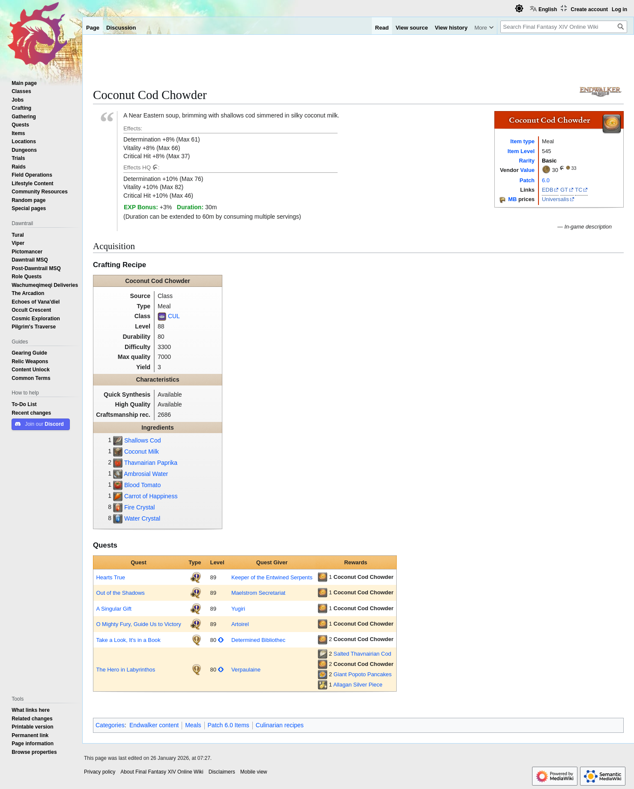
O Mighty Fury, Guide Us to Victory (138, 623)
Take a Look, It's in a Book (128, 639)
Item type (522, 141)
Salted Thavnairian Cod (363, 653)
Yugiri (238, 608)
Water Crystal (142, 518)
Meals (193, 725)
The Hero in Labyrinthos (125, 669)
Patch (527, 180)
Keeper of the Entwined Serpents (271, 577)
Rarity (527, 160)
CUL (174, 316)
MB (512, 199)
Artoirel (240, 623)
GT (564, 189)
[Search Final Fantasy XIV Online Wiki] (563, 27)
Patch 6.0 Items (228, 725)
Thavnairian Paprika (151, 463)
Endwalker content (154, 725)
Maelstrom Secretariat (258, 592)
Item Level (521, 151)
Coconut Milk (141, 452)
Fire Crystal (139, 507)
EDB (547, 189)
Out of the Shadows (120, 592)
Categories (110, 725)
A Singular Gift (114, 608)
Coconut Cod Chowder (364, 576)
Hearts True (110, 577)
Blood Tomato (142, 485)
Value (527, 169)
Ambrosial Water (146, 474)
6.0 (546, 180)
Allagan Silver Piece (358, 684)
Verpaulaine (245, 669)
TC (578, 189)
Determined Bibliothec (258, 639)
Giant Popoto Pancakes (363, 674)
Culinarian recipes (280, 725)
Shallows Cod (142, 440)
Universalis (555, 199)
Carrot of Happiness (151, 496)
